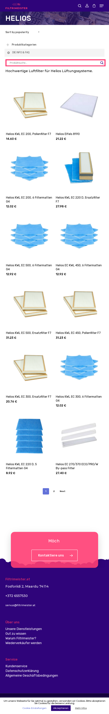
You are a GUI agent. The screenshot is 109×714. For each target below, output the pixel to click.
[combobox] (23, 32)
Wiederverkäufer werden (23, 643)
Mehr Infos (81, 708)
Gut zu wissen (15, 633)
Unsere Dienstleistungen (23, 629)
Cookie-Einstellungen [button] (34, 708)
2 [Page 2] (54, 491)
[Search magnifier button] (101, 62)
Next (62, 491)
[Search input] (54, 62)
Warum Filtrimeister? (20, 638)
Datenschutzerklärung (22, 670)
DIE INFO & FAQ (18, 53)
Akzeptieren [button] (60, 708)
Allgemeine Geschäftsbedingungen (31, 675)
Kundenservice (16, 666)
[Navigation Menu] (102, 6)
